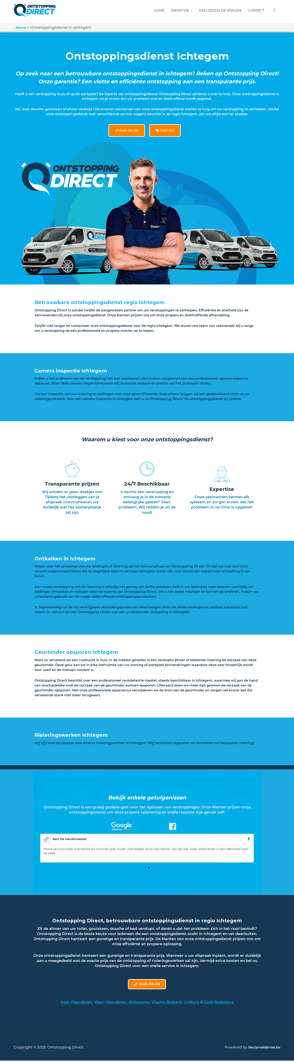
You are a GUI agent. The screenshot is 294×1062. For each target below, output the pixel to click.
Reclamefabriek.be (262, 1048)
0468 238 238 (126, 130)
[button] (145, 867)
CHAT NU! (165, 130)
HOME (159, 10)
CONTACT (256, 10)
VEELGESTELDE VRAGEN (220, 10)
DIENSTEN (180, 10)
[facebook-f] (275, 9)
